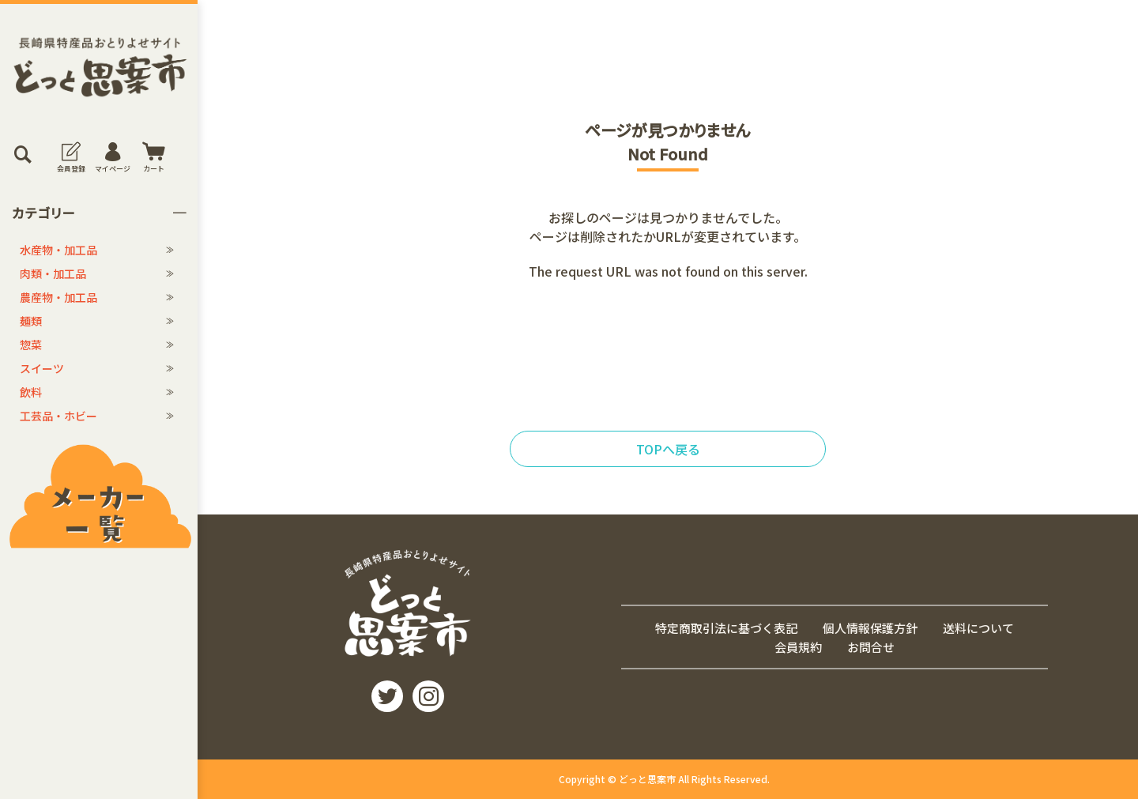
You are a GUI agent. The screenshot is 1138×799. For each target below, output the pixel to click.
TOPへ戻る (668, 448)
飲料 (31, 392)
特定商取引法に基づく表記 (726, 627)
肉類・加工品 (53, 273)
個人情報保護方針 (870, 627)
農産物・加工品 (58, 297)
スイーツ (42, 368)
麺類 (31, 321)
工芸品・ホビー (58, 416)
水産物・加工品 (58, 250)
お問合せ (871, 647)
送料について (978, 627)
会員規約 (798, 647)
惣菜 (31, 344)
